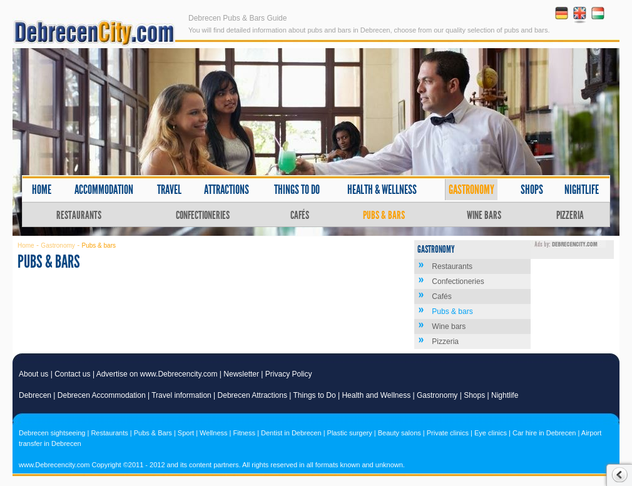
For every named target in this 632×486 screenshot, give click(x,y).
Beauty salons (399, 433)
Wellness (213, 433)
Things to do (297, 189)
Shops (532, 189)
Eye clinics (490, 433)
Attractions (226, 189)
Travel (169, 189)
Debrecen (35, 395)
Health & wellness (382, 189)
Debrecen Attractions (252, 395)
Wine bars (484, 215)
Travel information (181, 395)
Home (41, 189)
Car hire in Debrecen (544, 433)
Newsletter (241, 374)
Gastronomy (471, 189)
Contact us (72, 374)
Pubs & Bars (153, 433)
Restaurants (78, 215)
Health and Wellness (376, 395)
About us (33, 374)
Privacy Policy (288, 374)
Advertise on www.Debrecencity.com (157, 374)
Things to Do (314, 395)
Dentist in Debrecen (291, 433)
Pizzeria (570, 215)
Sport (186, 433)
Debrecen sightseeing (52, 433)
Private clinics (448, 433)
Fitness (244, 433)
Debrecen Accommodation (102, 395)
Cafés (299, 215)
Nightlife (581, 189)
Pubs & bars (384, 215)
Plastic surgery (349, 433)
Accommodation (103, 189)
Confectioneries (203, 215)
